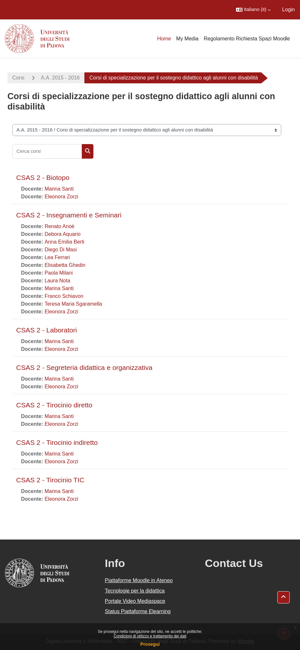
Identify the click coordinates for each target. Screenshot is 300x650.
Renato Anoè (60, 226)
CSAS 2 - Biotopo (43, 177)
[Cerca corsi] (47, 151)
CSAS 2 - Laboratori (46, 330)
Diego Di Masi (61, 249)
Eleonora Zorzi (61, 196)
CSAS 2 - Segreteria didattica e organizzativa (84, 367)
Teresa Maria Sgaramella (73, 304)
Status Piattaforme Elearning (138, 611)
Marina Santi (59, 189)
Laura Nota (57, 280)
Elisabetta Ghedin (65, 265)
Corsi (18, 77)
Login (288, 9)
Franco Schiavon (64, 296)
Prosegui (150, 644)
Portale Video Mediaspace (135, 601)
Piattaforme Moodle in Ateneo (139, 580)
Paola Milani (59, 273)
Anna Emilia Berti (64, 242)
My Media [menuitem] (187, 38)
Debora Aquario (62, 234)
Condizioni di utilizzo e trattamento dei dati (150, 636)
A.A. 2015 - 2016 (60, 77)
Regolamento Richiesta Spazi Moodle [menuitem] (247, 38)
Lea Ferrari (57, 257)
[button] (253, 9)
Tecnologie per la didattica (135, 590)
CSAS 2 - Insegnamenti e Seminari (69, 215)
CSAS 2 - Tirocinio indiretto (57, 442)
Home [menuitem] (164, 38)
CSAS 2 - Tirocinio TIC (50, 480)
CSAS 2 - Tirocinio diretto (54, 405)
